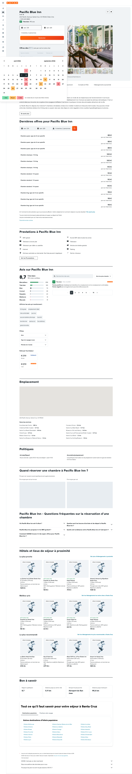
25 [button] (41, 62)
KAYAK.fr (25, 770)
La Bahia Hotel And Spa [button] (30, 650)
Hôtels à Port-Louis (89, 725)
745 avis (35, 22)
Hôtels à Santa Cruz (93, 770)
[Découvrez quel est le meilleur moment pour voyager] (3, 33)
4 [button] (41, 49)
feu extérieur (44, 314)
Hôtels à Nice (87, 730)
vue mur (36, 306)
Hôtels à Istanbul (88, 722)
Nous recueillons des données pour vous (70, 757)
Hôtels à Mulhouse (32, 717)
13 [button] (50, 53)
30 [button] (63, 62)
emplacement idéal (37, 302)
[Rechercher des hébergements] (3, 12)
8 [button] (58, 49)
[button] (3, 3)
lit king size (26, 302)
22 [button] (58, 58)
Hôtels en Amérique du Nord (41, 770)
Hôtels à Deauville (60, 733)
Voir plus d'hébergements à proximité (104, 549)
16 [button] (63, 53)
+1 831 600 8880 (28, 19)
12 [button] (45, 53)
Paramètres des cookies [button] (29, 213)
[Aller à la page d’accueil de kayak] (12, 3)
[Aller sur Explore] (3, 25)
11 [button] (41, 53)
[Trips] (3, 42)
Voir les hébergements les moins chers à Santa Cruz (100, 588)
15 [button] (58, 53)
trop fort (42, 310)
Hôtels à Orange (59, 722)
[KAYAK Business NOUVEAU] (3, 37)
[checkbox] (32, 350)
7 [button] (54, 49)
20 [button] (50, 58)
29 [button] (58, 62)
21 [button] (54, 58)
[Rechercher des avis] (77, 269)
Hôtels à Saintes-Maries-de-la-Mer (65, 717)
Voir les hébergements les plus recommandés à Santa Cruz (98, 627)
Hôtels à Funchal (31, 725)
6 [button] (49, 49)
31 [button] (36, 67)
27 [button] (50, 62)
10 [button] (36, 53)
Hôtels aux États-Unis (56, 770)
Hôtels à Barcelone (60, 727)
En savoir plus (94, 205)
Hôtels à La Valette (60, 720)
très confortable (27, 306)
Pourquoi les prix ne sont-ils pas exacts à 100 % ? (70, 761)
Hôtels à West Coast (81, 770)
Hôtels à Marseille (60, 730)
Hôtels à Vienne (31, 727)
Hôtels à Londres (88, 717)
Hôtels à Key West (89, 720)
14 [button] (54, 53)
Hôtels (30, 770)
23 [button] (63, 58)
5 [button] (45, 49)
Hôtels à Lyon (30, 733)
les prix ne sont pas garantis (64, 748)
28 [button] (54, 62)
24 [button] (36, 62)
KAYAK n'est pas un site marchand (70, 754)
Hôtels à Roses (31, 722)
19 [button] (45, 58)
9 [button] (77, 49)
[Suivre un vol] (3, 29)
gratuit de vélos (27, 318)
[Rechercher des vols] (3, 8)
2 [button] (77, 45)
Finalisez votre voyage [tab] (49, 706)
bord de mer (26, 314)
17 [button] (36, 58)
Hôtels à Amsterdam (89, 727)
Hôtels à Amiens (31, 720)
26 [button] (45, 62)
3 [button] (36, 49)
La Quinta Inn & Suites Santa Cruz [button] (33, 571)
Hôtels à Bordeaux (89, 733)
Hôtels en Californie (69, 770)
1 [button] (58, 45)
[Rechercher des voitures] (3, 16)
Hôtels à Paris (30, 730)
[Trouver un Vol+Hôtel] (3, 20)
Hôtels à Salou (59, 725)
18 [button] (41, 58)
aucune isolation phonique (30, 310)
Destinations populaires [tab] (33, 706)
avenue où (35, 314)
